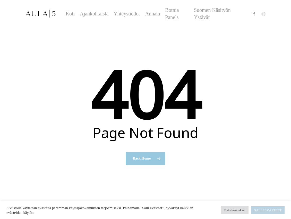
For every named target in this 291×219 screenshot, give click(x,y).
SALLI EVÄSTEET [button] (267, 210)
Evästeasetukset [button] (234, 210)
